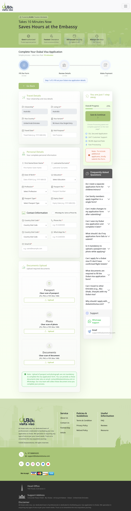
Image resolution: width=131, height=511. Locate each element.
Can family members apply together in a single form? (95, 199)
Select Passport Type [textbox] (31, 203)
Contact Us (64, 423)
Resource (104, 430)
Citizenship (28, 107)
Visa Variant (57, 118)
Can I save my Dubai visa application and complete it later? (95, 224)
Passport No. (58, 186)
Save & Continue (97, 116)
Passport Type (29, 198)
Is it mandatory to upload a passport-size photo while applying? (96, 249)
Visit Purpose (58, 130)
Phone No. (57, 220)
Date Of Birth (29, 175)
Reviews (104, 425)
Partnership (65, 428)
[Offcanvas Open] (125, 6)
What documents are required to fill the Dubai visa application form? (95, 274)
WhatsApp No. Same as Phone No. (66, 213)
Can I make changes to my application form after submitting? (96, 211)
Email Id (27, 244)
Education (56, 175)
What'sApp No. (58, 232)
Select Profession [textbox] (30, 191)
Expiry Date (57, 198)
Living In (56, 107)
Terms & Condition (84, 420)
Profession (28, 186)
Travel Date (28, 130)
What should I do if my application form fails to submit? (96, 236)
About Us (64, 418)
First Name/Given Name (33, 163)
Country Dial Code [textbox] (30, 225)
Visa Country (28, 118)
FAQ (102, 420)
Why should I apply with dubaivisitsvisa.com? (96, 302)
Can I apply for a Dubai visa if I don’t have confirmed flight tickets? (96, 261)
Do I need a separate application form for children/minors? (95, 187)
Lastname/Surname (60, 163)
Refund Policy (82, 430)
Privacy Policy (82, 425)
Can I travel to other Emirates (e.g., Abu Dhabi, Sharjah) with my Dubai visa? (96, 290)
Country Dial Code (30, 220)
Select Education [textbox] (59, 179)
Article (63, 432)
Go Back (29, 85)
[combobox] (64, 179)
